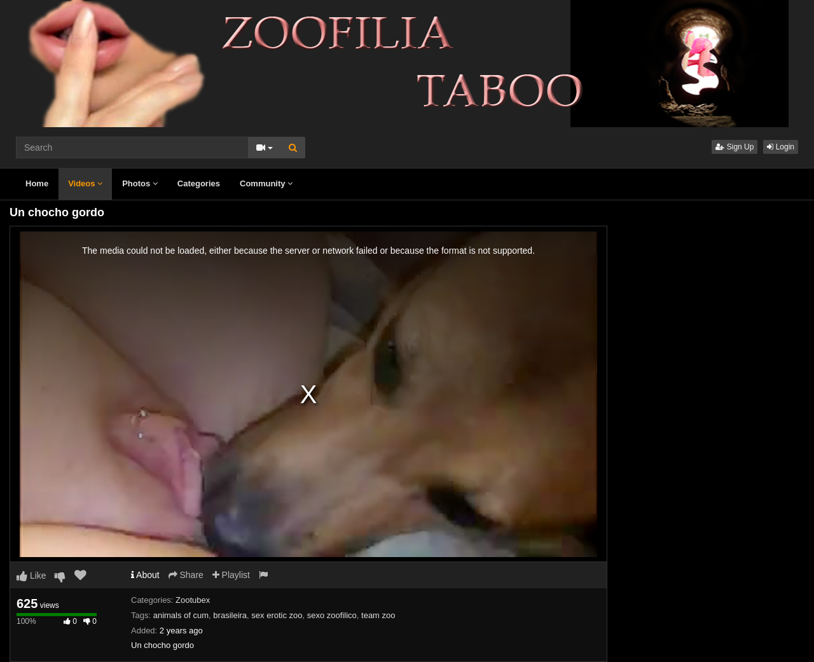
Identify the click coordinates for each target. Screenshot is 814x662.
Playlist (231, 575)
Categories (198, 183)
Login (780, 146)
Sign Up (734, 146)
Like (31, 575)
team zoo (378, 615)
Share (186, 575)
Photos (140, 183)
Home (36, 183)
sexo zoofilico (332, 615)
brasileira (230, 615)
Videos (85, 183)
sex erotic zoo (276, 615)
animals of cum (181, 615)
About (145, 575)
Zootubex (193, 600)
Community (266, 183)
